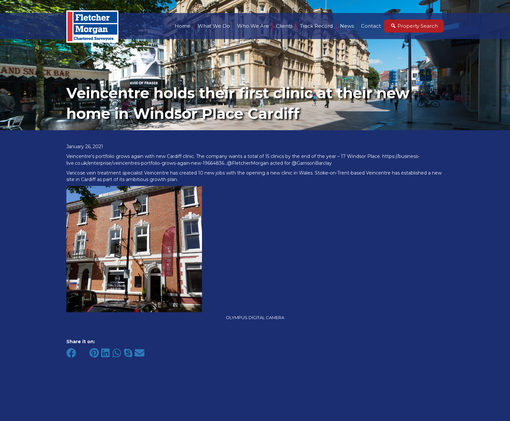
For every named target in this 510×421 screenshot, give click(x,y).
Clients (284, 26)
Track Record (316, 26)
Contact (371, 26)
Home (183, 26)
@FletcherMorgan (248, 163)
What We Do (214, 26)
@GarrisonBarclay (312, 163)
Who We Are (253, 26)
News (347, 26)
